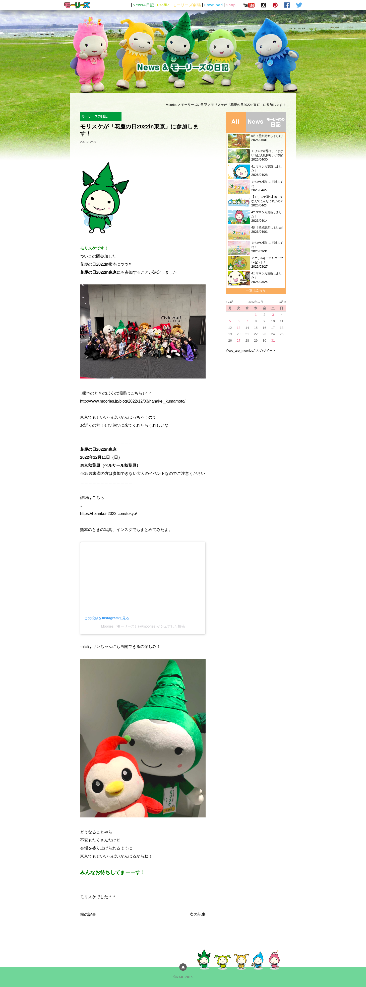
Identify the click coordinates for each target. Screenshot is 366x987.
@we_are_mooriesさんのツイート (251, 350)
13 (238, 328)
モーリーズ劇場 (186, 5)
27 (238, 340)
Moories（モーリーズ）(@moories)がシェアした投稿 (143, 626)
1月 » (282, 301)
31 (273, 340)
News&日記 (143, 5)
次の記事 (198, 914)
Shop (231, 5)
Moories (171, 105)
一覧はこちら (256, 290)
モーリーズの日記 (194, 105)
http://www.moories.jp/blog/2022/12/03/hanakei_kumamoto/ (133, 401)
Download (213, 5)
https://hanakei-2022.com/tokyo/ (108, 513)
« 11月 (230, 301)
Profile (163, 5)
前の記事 (88, 914)
